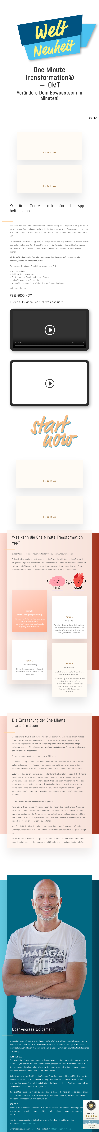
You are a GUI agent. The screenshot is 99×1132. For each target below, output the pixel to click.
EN (95, 117)
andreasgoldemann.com (26, 1123)
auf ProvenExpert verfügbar (60, 1129)
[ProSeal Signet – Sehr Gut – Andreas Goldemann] (90, 1110)
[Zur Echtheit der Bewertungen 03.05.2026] (90, 1126)
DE (90, 117)
